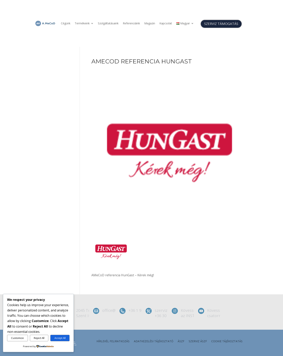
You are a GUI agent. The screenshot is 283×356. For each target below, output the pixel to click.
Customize (17, 338)
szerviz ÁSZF (198, 341)
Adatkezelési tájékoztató (153, 341)
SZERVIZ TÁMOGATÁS (221, 23)
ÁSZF (181, 341)
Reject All (39, 338)
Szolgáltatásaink (108, 23)
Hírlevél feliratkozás (113, 341)
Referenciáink (131, 23)
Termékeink (82, 23)
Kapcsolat (165, 23)
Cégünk (65, 23)
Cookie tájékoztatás (227, 341)
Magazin (149, 23)
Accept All (60, 338)
